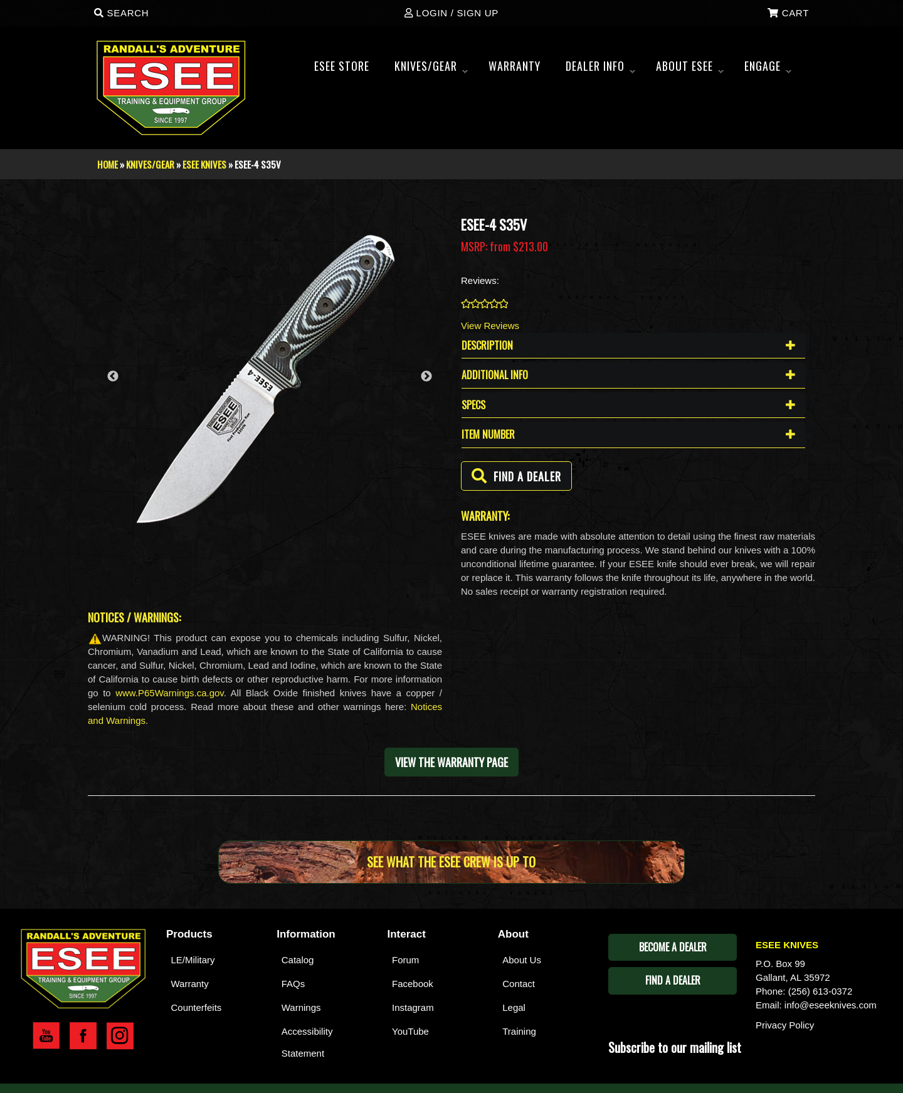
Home (107, 164)
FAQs (293, 983)
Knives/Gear (431, 69)
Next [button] (426, 376)
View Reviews (490, 325)
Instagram (413, 1007)
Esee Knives (204, 164)
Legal (513, 1007)
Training (519, 1031)
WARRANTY (514, 66)
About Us (521, 959)
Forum (405, 959)
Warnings (301, 1007)
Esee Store (341, 66)
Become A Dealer (673, 946)
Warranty (190, 983)
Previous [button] (113, 376)
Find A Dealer (672, 980)
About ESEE (690, 69)
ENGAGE (767, 69)
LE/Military (193, 959)
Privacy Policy (785, 1025)
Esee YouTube (46, 1036)
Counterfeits (196, 1007)
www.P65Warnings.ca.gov (169, 693)
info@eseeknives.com (830, 1005)
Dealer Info (600, 69)
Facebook (412, 983)
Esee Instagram (120, 1036)
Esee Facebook (83, 1036)
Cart (788, 13)
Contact (518, 983)
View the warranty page (451, 762)
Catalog (298, 959)
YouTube (410, 1031)
